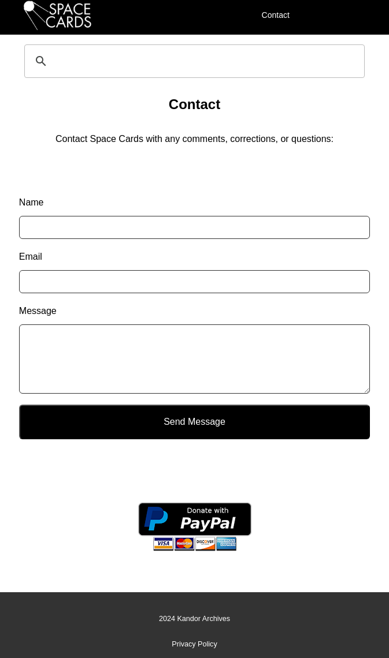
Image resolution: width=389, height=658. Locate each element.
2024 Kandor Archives (194, 619)
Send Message (194, 422)
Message (38, 311)
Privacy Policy (194, 644)
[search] (192, 61)
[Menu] (311, 14)
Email (30, 256)
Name (31, 202)
